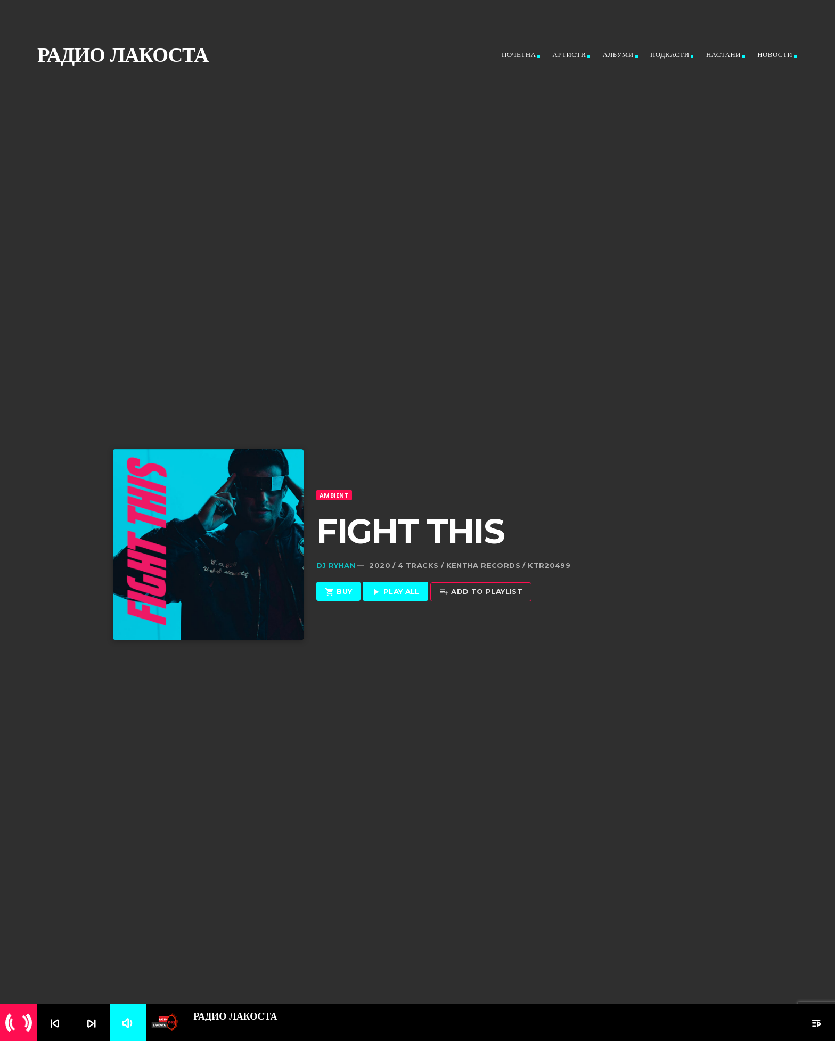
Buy (339, 572)
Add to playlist (480, 572)
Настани (723, 54)
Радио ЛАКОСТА (122, 54)
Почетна (519, 54)
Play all (395, 572)
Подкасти (670, 54)
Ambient (334, 474)
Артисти (569, 54)
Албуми (618, 54)
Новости (774, 54)
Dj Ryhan (335, 545)
